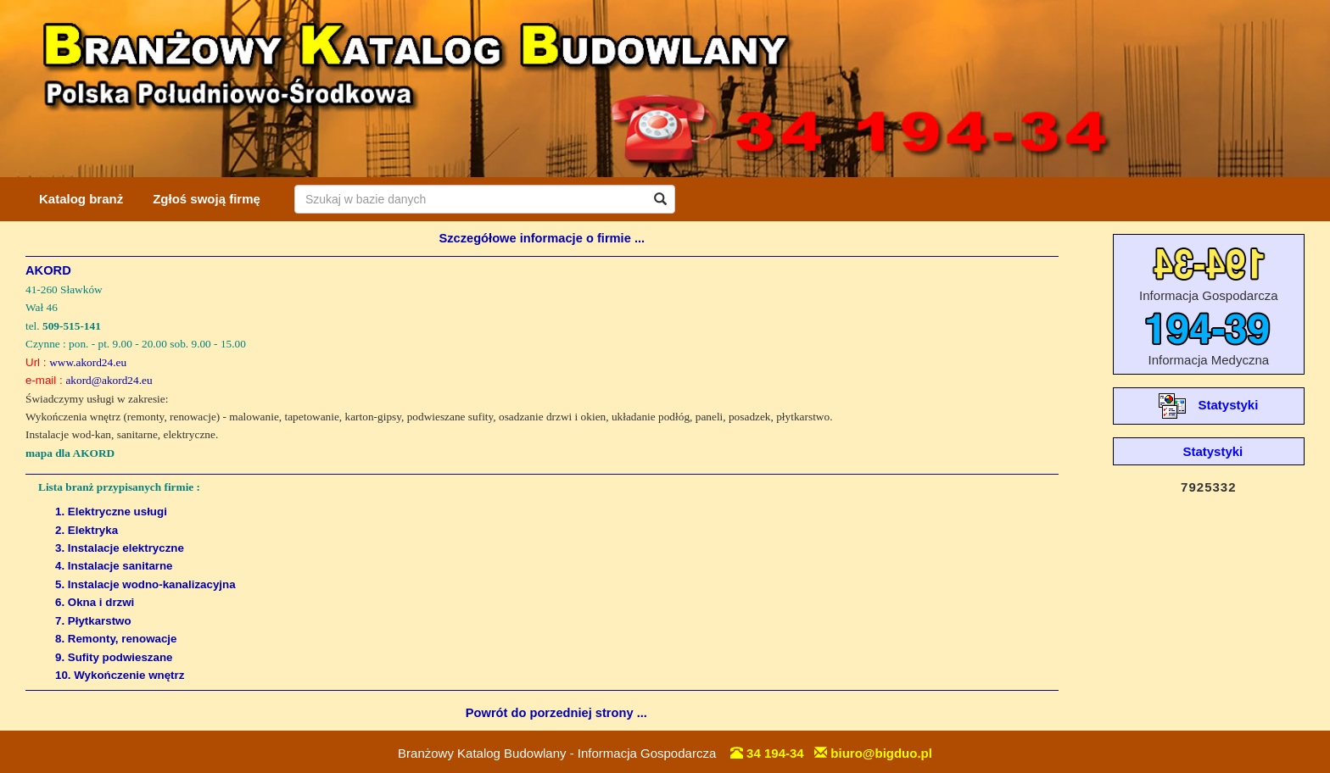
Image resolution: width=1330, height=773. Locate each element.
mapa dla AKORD (70, 453)
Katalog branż (81, 199)
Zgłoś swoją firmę (206, 199)
